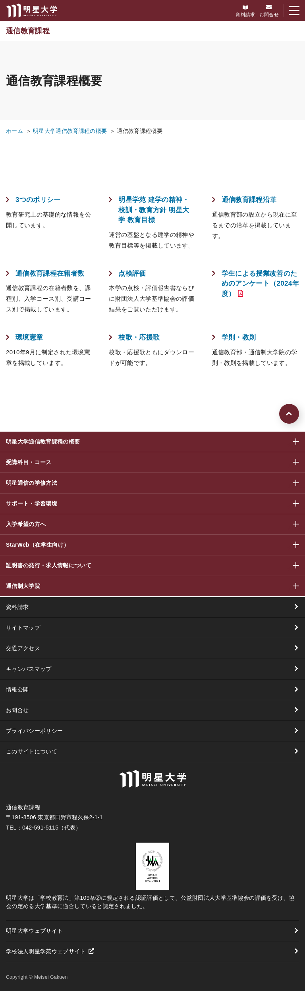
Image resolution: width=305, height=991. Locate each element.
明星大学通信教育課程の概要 (70, 131)
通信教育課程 (28, 31)
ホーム (14, 131)
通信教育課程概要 (139, 131)
